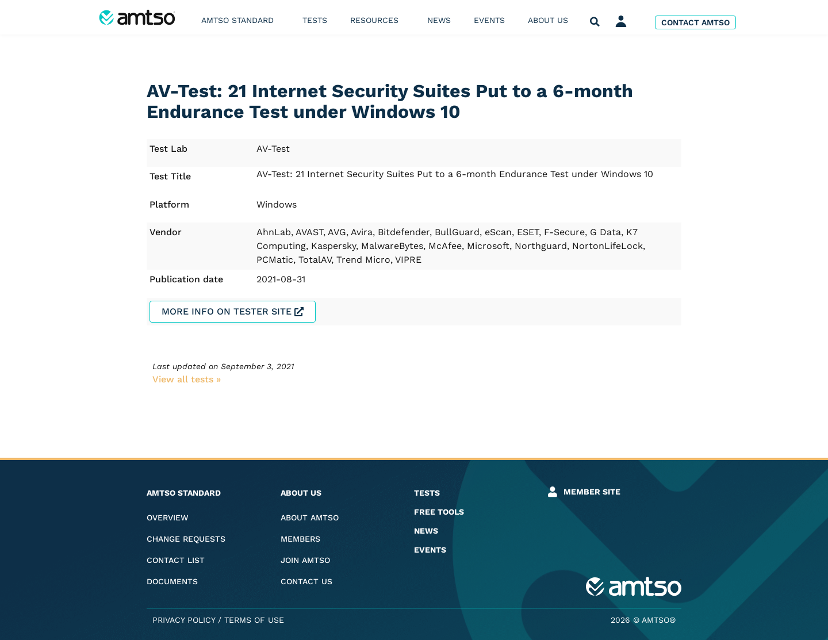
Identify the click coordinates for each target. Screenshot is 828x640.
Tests (314, 20)
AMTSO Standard (240, 20)
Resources (377, 20)
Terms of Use (254, 619)
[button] (594, 22)
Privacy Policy (183, 619)
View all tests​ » (186, 379)
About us (551, 20)
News (439, 20)
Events (489, 20)
